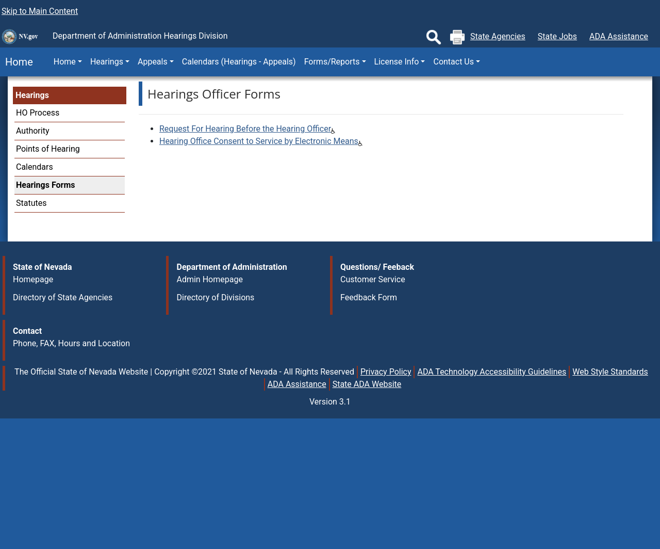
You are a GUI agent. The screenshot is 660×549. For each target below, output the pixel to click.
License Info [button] (396, 62)
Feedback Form (368, 297)
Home (16, 62)
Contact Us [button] (453, 62)
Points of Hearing (48, 149)
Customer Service (372, 279)
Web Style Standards (610, 372)
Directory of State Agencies (62, 297)
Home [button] (65, 62)
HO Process (37, 113)
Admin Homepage (209, 279)
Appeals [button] (153, 62)
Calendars (34, 167)
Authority (32, 131)
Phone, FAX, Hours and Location (71, 343)
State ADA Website (367, 384)
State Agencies (497, 36)
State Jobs (557, 36)
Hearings (32, 95)
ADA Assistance (618, 36)
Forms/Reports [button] (332, 62)
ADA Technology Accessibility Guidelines (491, 372)
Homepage (33, 279)
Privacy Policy (385, 372)
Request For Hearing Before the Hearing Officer (245, 129)
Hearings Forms (45, 185)
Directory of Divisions (215, 297)
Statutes (31, 203)
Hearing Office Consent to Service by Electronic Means (258, 141)
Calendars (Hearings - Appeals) (239, 62)
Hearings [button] (106, 62)
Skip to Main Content (40, 11)
